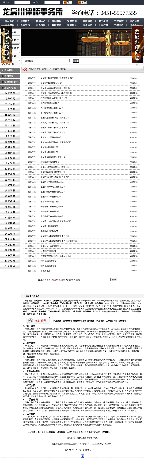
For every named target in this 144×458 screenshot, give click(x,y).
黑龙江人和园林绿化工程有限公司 (55, 123)
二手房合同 (88, 303)
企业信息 (53, 69)
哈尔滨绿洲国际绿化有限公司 (53, 172)
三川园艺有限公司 (48, 251)
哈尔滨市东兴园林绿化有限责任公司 (56, 221)
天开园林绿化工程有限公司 (52, 108)
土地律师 (38, 301)
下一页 (37, 280)
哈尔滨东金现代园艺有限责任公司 (55, 236)
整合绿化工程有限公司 (50, 211)
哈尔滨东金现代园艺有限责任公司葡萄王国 (59, 241)
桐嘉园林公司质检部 (49, 231)
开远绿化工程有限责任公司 (52, 206)
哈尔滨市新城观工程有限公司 (53, 187)
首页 (44, 69)
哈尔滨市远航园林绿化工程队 (53, 132)
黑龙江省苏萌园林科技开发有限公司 (56, 142)
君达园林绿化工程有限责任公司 (54, 98)
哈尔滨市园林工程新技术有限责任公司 (57, 78)
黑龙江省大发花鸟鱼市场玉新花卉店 (56, 256)
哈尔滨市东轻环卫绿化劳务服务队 (55, 177)
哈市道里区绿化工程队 (50, 201)
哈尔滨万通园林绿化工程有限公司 (55, 118)
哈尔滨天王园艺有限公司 (51, 246)
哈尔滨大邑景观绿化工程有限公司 (55, 167)
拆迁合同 (78, 303)
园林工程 (64, 69)
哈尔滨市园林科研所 (49, 226)
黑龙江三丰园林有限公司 (51, 137)
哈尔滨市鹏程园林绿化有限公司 (54, 127)
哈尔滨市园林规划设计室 (51, 83)
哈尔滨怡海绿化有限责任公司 (53, 192)
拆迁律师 (28, 301)
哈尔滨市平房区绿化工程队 (52, 182)
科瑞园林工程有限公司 (50, 162)
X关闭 (6, 64)
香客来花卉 (45, 271)
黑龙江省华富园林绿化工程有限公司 (56, 88)
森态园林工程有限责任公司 (52, 216)
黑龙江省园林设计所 (49, 147)
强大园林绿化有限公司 (50, 103)
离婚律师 (47, 301)
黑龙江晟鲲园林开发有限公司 (53, 157)
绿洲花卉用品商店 (48, 261)
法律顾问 (57, 301)
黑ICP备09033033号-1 (74, 450)
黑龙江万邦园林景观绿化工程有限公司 (57, 93)
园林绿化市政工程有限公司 (52, 113)
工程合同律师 (66, 303)
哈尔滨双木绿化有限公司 (51, 197)
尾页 (42, 280)
